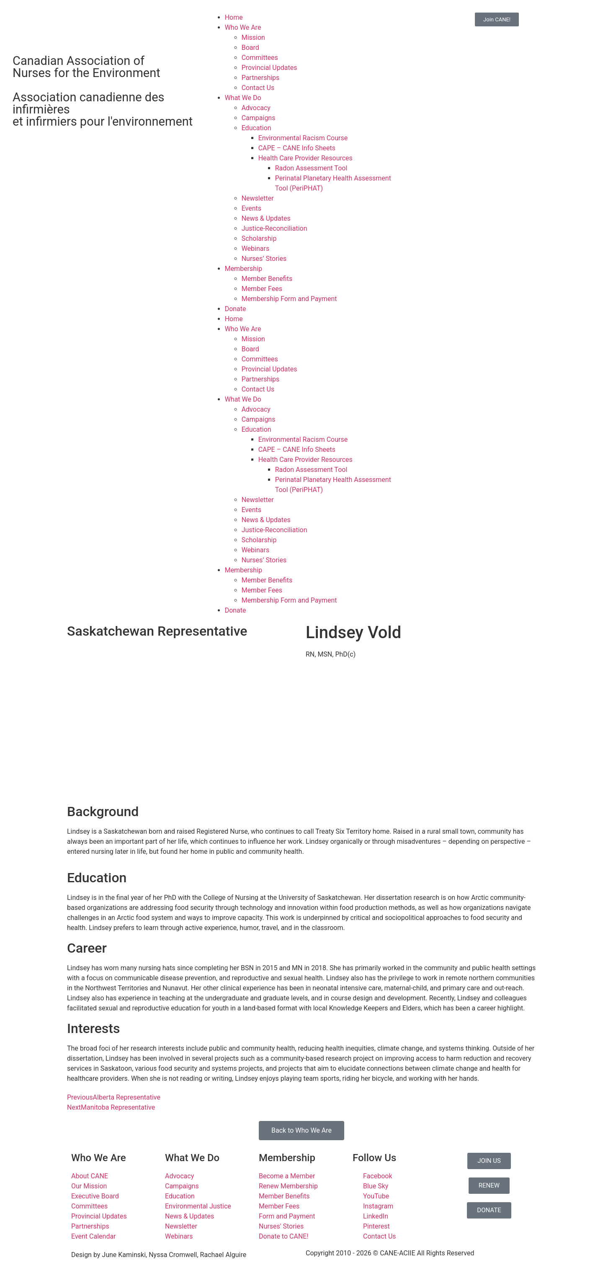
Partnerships (261, 78)
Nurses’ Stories (264, 259)
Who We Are (243, 27)
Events (251, 208)
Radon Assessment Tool (311, 168)
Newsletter (258, 198)
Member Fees (262, 289)
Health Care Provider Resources (305, 158)
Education (256, 128)
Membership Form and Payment (289, 299)
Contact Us (258, 88)
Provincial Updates (269, 68)
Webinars (256, 248)
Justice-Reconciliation (274, 228)
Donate (235, 309)
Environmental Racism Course (303, 138)
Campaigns (259, 118)
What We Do (243, 98)
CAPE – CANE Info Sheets (296, 148)
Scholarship (259, 238)
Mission (253, 37)
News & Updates (266, 218)
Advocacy (256, 108)
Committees (260, 58)
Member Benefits (267, 279)
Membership (243, 269)
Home (234, 17)
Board (250, 48)
